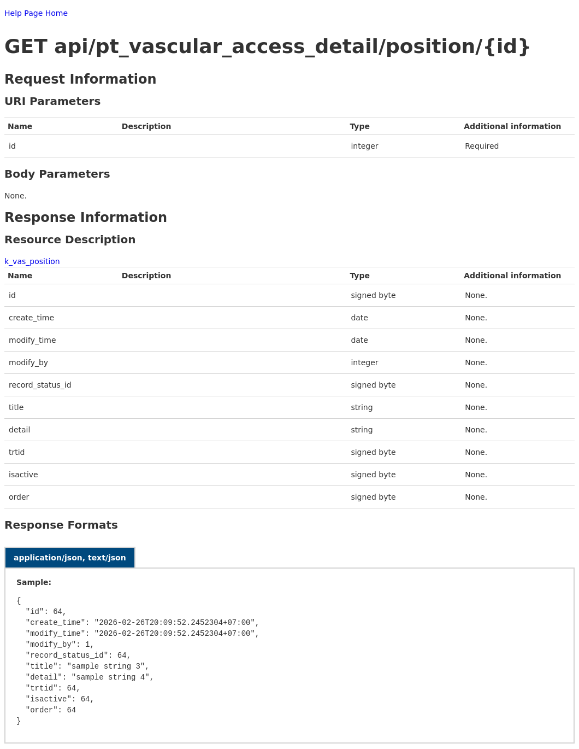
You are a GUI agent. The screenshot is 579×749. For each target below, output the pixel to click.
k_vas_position (32, 261)
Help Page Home (36, 13)
